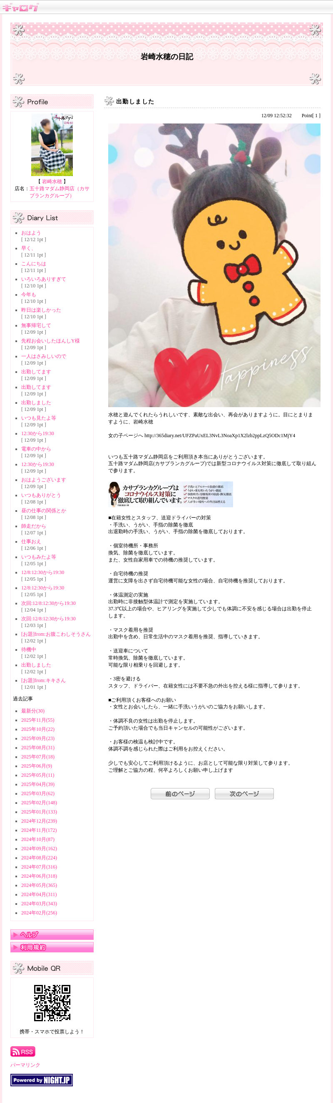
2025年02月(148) (39, 803)
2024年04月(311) (39, 894)
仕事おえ (31, 541)
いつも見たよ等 (38, 418)
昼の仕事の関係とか (43, 511)
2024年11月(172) (39, 830)
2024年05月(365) (39, 885)
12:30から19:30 (37, 433)
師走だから (33, 526)
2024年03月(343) (39, 904)
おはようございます (43, 480)
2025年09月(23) (38, 738)
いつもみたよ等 (38, 557)
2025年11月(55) (38, 720)
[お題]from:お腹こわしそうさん (56, 634)
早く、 (28, 248)
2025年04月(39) (38, 784)
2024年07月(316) (39, 867)
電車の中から (36, 449)
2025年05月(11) (38, 775)
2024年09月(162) (39, 848)
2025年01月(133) (39, 812)
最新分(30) (33, 711)
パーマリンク (25, 1065)
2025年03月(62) (38, 793)
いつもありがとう (41, 495)
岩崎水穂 (52, 181)
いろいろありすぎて (43, 279)
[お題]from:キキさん (43, 680)
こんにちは (33, 264)
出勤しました (36, 402)
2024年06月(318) (39, 876)
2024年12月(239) (39, 821)
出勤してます (36, 372)
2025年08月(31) (38, 747)
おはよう (31, 233)
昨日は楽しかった (41, 310)
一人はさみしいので (43, 356)
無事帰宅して (36, 325)
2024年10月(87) (38, 839)
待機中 (28, 649)
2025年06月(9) (36, 766)
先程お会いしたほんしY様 (50, 341)
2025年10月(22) (38, 729)
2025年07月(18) (38, 757)
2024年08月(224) (39, 858)
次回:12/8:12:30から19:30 (48, 603)
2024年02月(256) (39, 913)
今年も (28, 294)
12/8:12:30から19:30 (42, 572)
